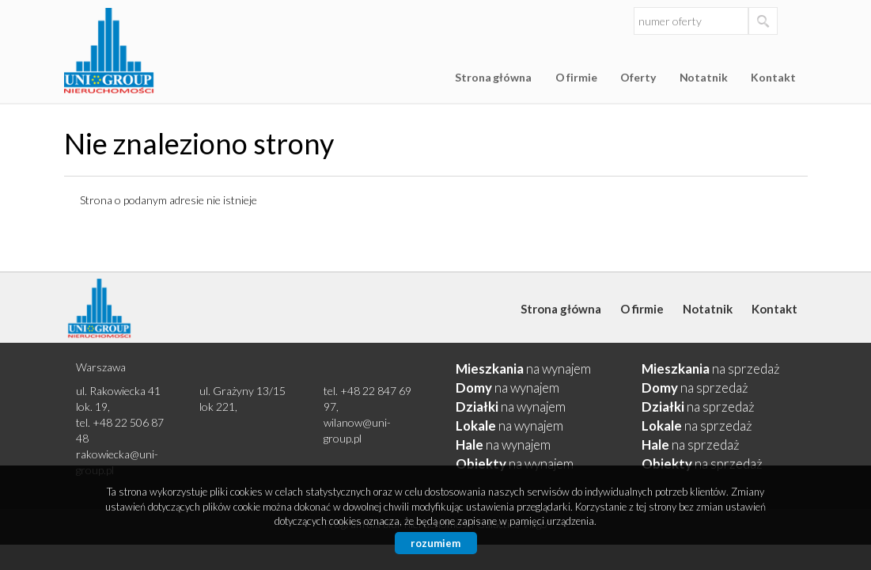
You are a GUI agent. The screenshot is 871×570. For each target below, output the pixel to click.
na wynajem (523, 368)
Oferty (637, 77)
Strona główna (493, 77)
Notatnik (704, 77)
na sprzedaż (711, 368)
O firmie (576, 77)
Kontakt (773, 77)
